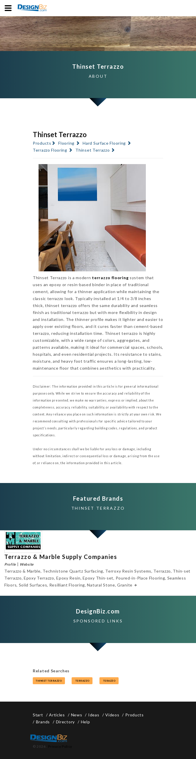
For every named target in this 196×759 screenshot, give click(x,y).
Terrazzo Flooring (50, 150)
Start (38, 714)
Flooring (66, 143)
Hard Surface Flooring (104, 143)
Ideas (93, 714)
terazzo (109, 681)
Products (42, 143)
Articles (57, 714)
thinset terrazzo (49, 681)
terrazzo (82, 681)
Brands (43, 721)
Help (85, 721)
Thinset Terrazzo (92, 150)
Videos (112, 714)
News (76, 714)
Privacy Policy (60, 746)
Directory (65, 721)
